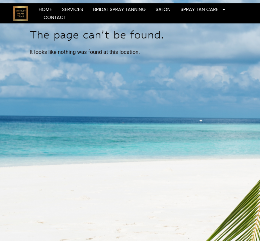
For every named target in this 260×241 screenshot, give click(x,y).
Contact (55, 17)
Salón (163, 9)
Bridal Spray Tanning (119, 9)
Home (45, 9)
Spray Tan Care (204, 9)
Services (72, 9)
